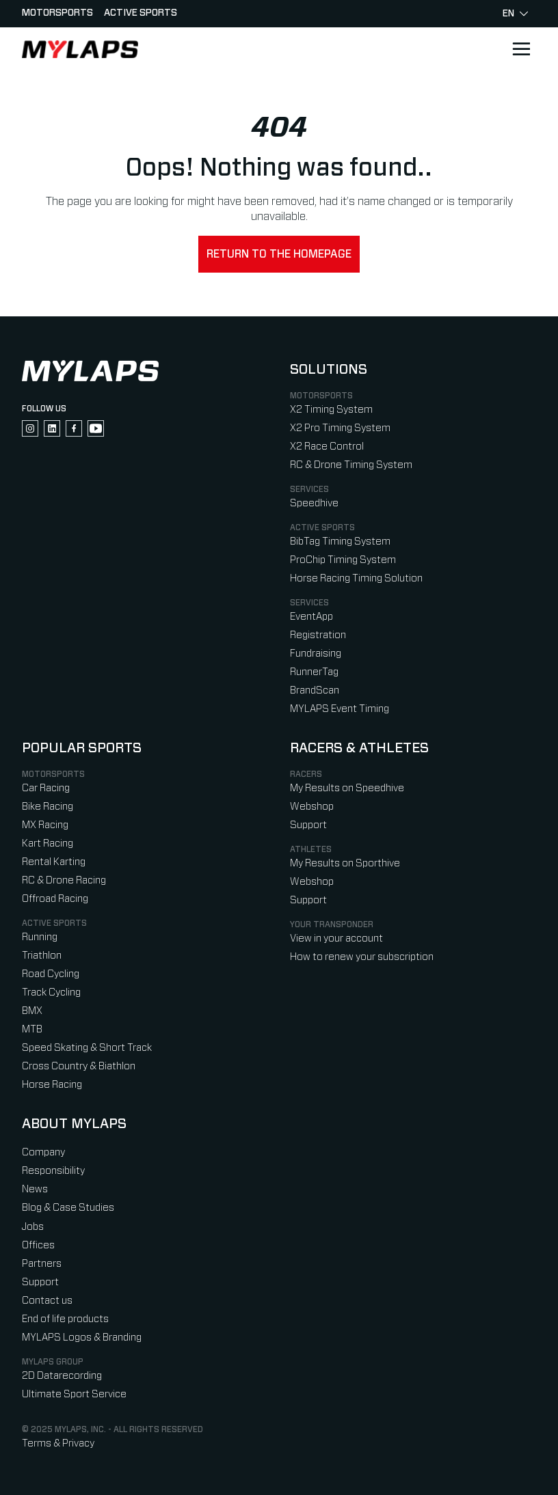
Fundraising (315, 653)
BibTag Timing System (340, 541)
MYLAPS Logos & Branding (82, 1337)
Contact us (47, 1300)
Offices (38, 1245)
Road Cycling (50, 974)
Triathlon (42, 955)
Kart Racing (47, 843)
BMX (32, 1011)
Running (39, 937)
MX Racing (45, 825)
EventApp (311, 617)
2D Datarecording (62, 1376)
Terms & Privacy (58, 1443)
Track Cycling (51, 992)
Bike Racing (47, 806)
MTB (32, 1029)
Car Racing (46, 788)
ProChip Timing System (343, 560)
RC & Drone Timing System (351, 465)
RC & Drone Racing (64, 880)
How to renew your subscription (362, 957)
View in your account (336, 938)
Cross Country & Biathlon (78, 1066)
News (35, 1189)
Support (308, 825)
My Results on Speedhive (347, 788)
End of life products (65, 1319)
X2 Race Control (327, 446)
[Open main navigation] (521, 49)
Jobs (33, 1227)
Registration (318, 635)
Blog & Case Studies (68, 1208)
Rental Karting (53, 862)
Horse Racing (52, 1085)
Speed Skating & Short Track (87, 1048)
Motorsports (57, 13)
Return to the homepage (279, 254)
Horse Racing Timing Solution (356, 578)
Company (43, 1152)
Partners (42, 1264)
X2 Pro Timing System (340, 428)
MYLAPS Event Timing (339, 709)
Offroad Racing (55, 899)
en (515, 13)
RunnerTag (314, 672)
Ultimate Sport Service (74, 1394)
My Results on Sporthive (345, 863)
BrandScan (314, 690)
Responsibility (53, 1171)
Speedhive (314, 503)
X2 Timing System (331, 409)
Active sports (140, 13)
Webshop (312, 806)
